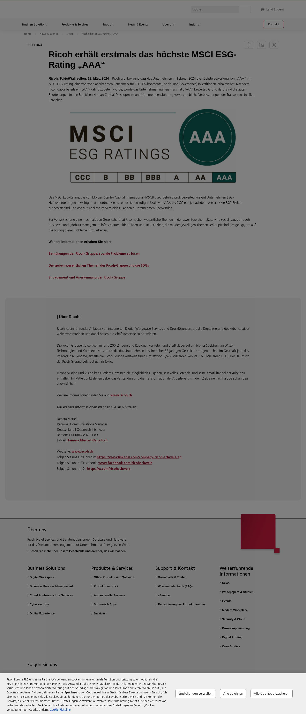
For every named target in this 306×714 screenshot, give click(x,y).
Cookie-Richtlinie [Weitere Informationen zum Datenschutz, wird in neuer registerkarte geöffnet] (60, 710)
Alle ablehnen (233, 693)
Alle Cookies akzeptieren (271, 693)
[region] (153, 693)
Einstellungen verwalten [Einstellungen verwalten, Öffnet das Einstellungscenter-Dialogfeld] (196, 693)
